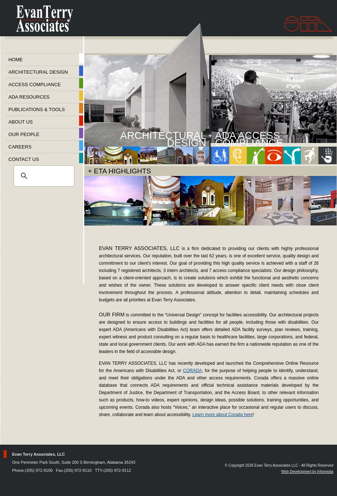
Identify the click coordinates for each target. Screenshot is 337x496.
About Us (20, 122)
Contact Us (23, 159)
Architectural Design (38, 72)
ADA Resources (28, 97)
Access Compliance (34, 84)
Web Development (296, 472)
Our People (24, 134)
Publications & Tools (36, 109)
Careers (20, 147)
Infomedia (325, 472)
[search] (42, 176)
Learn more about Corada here (222, 414)
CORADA (192, 370)
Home (15, 59)
